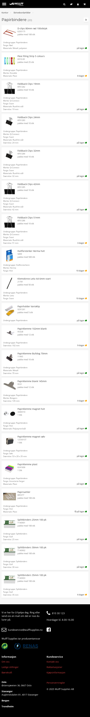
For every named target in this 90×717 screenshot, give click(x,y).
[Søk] (64, 4)
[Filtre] (86, 20)
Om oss (6, 661)
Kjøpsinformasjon (56, 672)
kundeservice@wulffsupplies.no (22, 629)
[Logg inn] (78, 4)
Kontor (5, 12)
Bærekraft (7, 672)
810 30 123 (56, 613)
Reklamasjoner (54, 667)
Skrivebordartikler (22, 12)
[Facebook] (49, 629)
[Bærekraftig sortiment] (71, 4)
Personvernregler (56, 682)
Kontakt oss (53, 661)
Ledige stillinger (10, 667)
